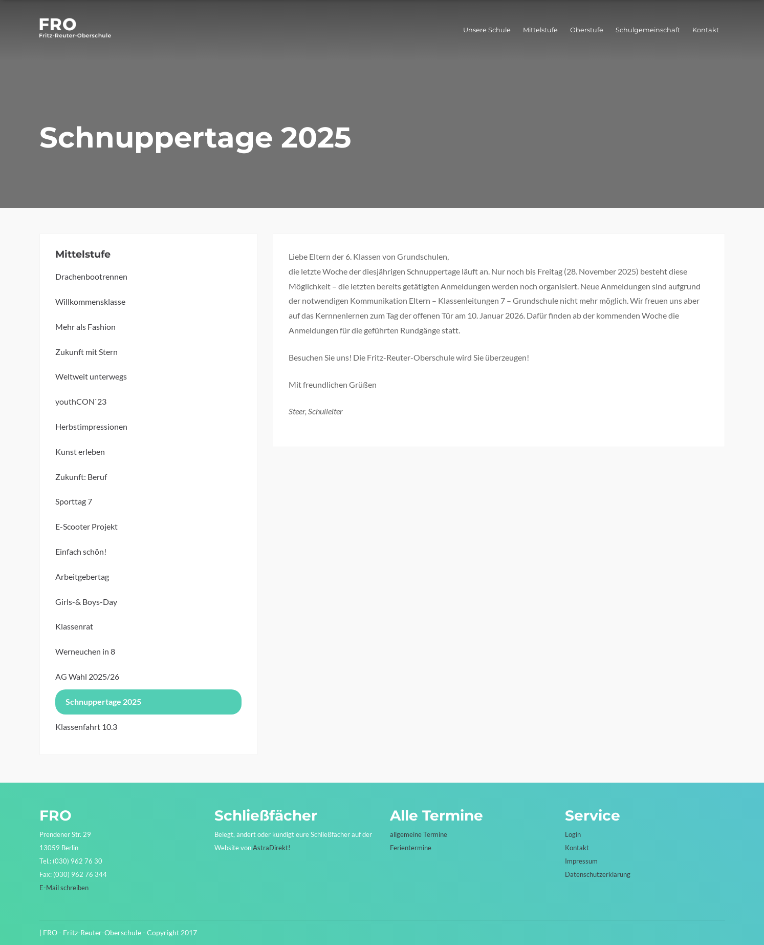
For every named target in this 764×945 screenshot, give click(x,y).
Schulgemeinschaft (648, 30)
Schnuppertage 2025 (103, 701)
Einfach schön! (80, 551)
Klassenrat (74, 626)
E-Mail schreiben (64, 888)
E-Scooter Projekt (86, 526)
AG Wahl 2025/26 (87, 676)
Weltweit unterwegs (91, 376)
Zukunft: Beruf (81, 476)
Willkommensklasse (90, 301)
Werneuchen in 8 (85, 651)
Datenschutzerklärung (597, 874)
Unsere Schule (487, 30)
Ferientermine (410, 848)
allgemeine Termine (418, 834)
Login (573, 834)
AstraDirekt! (271, 848)
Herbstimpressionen (91, 426)
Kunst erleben (80, 451)
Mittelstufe (540, 30)
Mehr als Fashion (85, 326)
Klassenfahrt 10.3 (86, 726)
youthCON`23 (80, 401)
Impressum (581, 861)
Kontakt (705, 30)
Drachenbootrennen (91, 276)
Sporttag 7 (73, 501)
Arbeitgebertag (82, 576)
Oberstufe (586, 30)
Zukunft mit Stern (86, 351)
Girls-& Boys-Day (86, 601)
